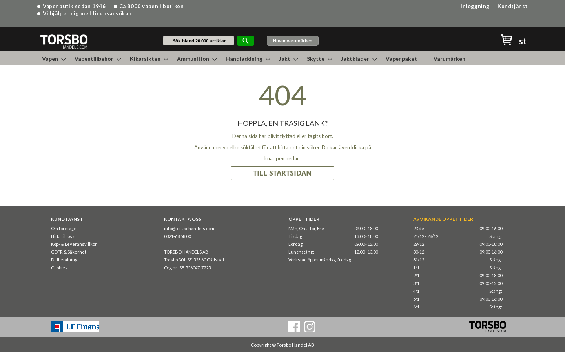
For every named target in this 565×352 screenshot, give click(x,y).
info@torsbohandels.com (189, 228)
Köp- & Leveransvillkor (74, 244)
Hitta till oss (63, 236)
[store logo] (63, 41)
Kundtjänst (513, 6)
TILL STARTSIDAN (282, 173)
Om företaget (64, 228)
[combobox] (198, 40)
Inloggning (475, 6)
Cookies (59, 267)
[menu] (282, 58)
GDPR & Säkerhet (68, 251)
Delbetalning (64, 259)
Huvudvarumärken (292, 41)
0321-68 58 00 (177, 236)
